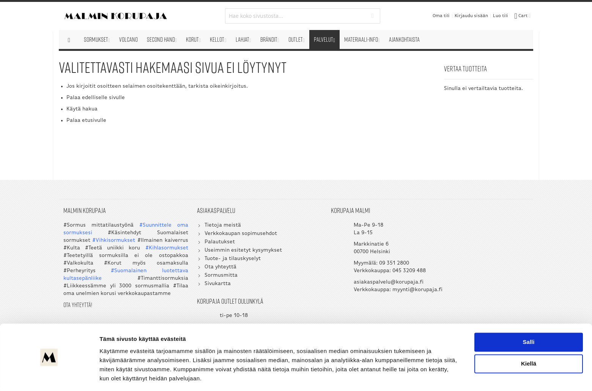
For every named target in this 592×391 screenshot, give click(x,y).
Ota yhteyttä (206, 268)
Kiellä (528, 340)
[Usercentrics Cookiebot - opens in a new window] (49, 376)
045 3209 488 (379, 272)
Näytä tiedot (115, 376)
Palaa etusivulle (86, 120)
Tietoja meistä (208, 227)
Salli (529, 318)
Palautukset (205, 243)
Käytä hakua (82, 109)
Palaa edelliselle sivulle (95, 98)
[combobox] (296, 16)
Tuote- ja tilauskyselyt (218, 260)
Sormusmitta (206, 277)
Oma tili (441, 16)
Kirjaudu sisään (471, 16)
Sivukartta (203, 285)
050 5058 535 (484, 265)
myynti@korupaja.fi (349, 299)
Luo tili (500, 16)
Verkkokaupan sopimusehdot (226, 235)
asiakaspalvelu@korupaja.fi (359, 284)
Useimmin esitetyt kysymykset (228, 252)
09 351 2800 (364, 265)
